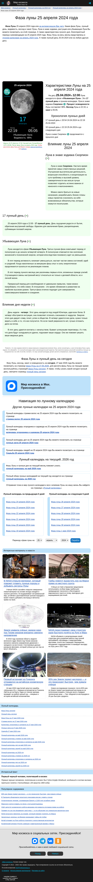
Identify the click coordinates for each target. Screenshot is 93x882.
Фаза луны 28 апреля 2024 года (65, 513)
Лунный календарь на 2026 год (12, 752)
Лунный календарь (19, 8)
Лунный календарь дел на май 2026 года (16, 745)
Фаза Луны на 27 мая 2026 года (12, 718)
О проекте (5, 871)
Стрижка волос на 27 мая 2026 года (14, 721)
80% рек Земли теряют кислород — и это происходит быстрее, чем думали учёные (31, 794)
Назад (38, 854)
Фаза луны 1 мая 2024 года (63, 531)
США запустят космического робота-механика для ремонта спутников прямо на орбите (32, 807)
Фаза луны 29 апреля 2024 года (65, 519)
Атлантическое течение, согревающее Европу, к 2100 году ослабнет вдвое (28, 800)
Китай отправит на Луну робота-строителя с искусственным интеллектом (27, 820)
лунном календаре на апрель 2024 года (20, 38)
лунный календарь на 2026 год (21, 479)
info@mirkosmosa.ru (23, 868)
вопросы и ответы (82, 351)
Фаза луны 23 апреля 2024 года (20, 508)
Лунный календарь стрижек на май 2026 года (17, 739)
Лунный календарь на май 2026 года (14, 735)
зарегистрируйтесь (36, 147)
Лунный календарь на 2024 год (39, 8)
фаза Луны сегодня (37, 369)
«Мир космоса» (7, 862)
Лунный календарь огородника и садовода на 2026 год (21, 759)
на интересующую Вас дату (51, 26)
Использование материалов (20, 871)
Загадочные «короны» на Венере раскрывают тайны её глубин (23, 817)
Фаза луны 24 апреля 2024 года (20, 502)
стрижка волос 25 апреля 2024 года (23, 419)
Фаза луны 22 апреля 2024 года (20, 513)
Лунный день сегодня (9, 714)
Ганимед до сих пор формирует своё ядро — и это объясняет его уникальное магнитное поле (35, 810)
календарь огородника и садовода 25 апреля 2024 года (32, 432)
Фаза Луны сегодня (8, 711)
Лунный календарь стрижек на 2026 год (15, 756)
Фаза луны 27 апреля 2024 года (65, 508)
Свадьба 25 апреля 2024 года (20, 453)
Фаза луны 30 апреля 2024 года (65, 525)
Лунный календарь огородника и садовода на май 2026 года (23, 742)
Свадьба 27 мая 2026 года (10, 731)
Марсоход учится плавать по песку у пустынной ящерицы (22, 804)
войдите (23, 149)
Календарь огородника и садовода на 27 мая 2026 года (21, 725)
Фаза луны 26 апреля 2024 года (65, 502)
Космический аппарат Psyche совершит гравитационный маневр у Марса (27, 824)
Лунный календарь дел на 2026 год (14, 762)
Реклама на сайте (38, 871)
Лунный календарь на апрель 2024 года (67, 8)
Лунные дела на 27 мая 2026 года (13, 728)
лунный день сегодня (36, 372)
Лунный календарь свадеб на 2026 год (15, 766)
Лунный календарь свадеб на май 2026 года (17, 748)
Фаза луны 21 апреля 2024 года (20, 519)
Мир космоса (5, 8)
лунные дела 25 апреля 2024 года (22, 443)
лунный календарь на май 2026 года (23, 469)
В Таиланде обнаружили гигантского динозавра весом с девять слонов (26, 797)
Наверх (55, 854)
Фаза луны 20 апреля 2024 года (20, 525)
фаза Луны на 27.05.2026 (37, 366)
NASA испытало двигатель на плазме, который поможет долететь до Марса (28, 814)
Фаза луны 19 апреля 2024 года (20, 531)
